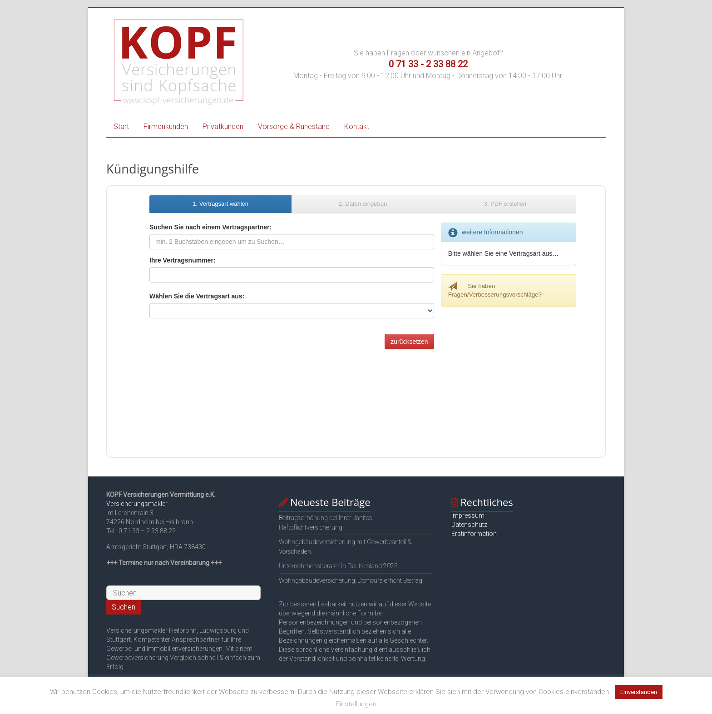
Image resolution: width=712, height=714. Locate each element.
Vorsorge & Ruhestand (294, 126)
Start (121, 126)
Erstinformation (474, 533)
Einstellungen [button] (356, 704)
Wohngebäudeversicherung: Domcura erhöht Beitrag (350, 580)
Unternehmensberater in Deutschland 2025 (338, 566)
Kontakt (356, 126)
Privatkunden (223, 126)
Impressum (468, 515)
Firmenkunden (165, 126)
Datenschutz (469, 524)
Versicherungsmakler (137, 503)
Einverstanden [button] (638, 692)
